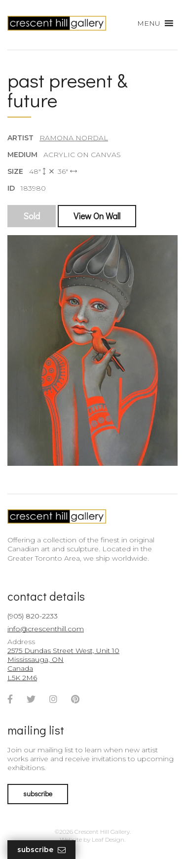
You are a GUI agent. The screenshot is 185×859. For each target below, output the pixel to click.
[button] (148, 23)
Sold (31, 216)
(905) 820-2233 (32, 616)
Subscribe (41, 850)
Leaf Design (108, 839)
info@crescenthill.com (45, 628)
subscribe (37, 793)
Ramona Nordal (73, 137)
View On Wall (97, 216)
